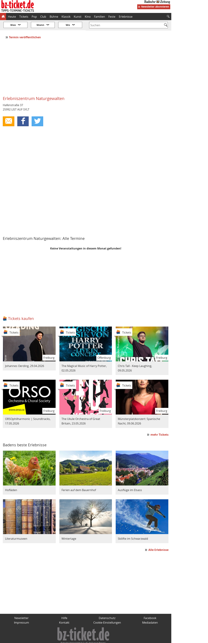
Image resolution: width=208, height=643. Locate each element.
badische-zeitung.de (45, 639)
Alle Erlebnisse (158, 539)
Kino (88, 17)
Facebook (150, 608)
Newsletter (21, 608)
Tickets (23, 17)
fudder (84, 639)
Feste (111, 17)
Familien (99, 17)
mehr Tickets (159, 424)
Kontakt (64, 612)
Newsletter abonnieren (155, 6)
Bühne (54, 17)
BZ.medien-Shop (129, 639)
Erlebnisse (125, 17)
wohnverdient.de (103, 639)
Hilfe (64, 608)
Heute (12, 17)
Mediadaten (150, 612)
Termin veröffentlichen (25, 27)
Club (43, 17)
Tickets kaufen (21, 308)
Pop (34, 17)
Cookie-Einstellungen (107, 612)
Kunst (77, 17)
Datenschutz (107, 608)
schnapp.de (69, 639)
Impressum (21, 612)
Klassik (66, 17)
